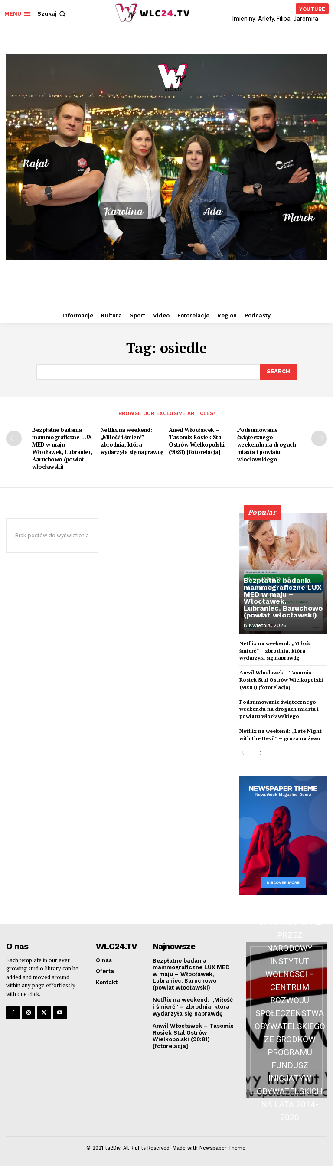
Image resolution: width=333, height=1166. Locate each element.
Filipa (284, 18)
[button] (52, 13)
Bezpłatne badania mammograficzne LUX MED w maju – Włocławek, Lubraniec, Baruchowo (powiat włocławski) (62, 448)
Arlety (266, 18)
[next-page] (319, 438)
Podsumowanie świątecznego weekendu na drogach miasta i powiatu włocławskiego (266, 444)
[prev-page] (14, 438)
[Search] (278, 372)
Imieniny (243, 18)
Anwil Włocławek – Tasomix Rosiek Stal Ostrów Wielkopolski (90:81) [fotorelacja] (197, 441)
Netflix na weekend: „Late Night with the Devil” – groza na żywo (280, 734)
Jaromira (305, 18)
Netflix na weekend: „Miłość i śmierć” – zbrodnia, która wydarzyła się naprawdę (132, 441)
